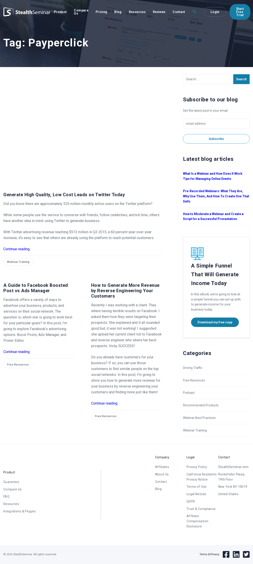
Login (215, 12)
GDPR (191, 501)
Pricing (101, 12)
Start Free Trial (240, 12)
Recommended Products (200, 405)
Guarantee (11, 482)
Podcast (189, 392)
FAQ (6, 496)
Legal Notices (197, 494)
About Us (162, 474)
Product (60, 12)
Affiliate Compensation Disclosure (197, 521)
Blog (117, 12)
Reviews (159, 12)
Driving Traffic (192, 368)
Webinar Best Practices (199, 418)
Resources (137, 12)
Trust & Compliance (201, 509)
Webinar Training (18, 261)
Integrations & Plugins (19, 511)
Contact (179, 12)
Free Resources (18, 364)
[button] (194, 12)
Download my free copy (215, 322)
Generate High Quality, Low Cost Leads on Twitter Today (64, 194)
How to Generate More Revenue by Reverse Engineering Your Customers (125, 291)
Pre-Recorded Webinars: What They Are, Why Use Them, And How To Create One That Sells (216, 196)
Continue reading (16, 249)
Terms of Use (197, 486)
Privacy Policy (197, 467)
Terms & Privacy (209, 554)
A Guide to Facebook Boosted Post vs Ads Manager (35, 288)
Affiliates (162, 467)
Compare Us (81, 12)
